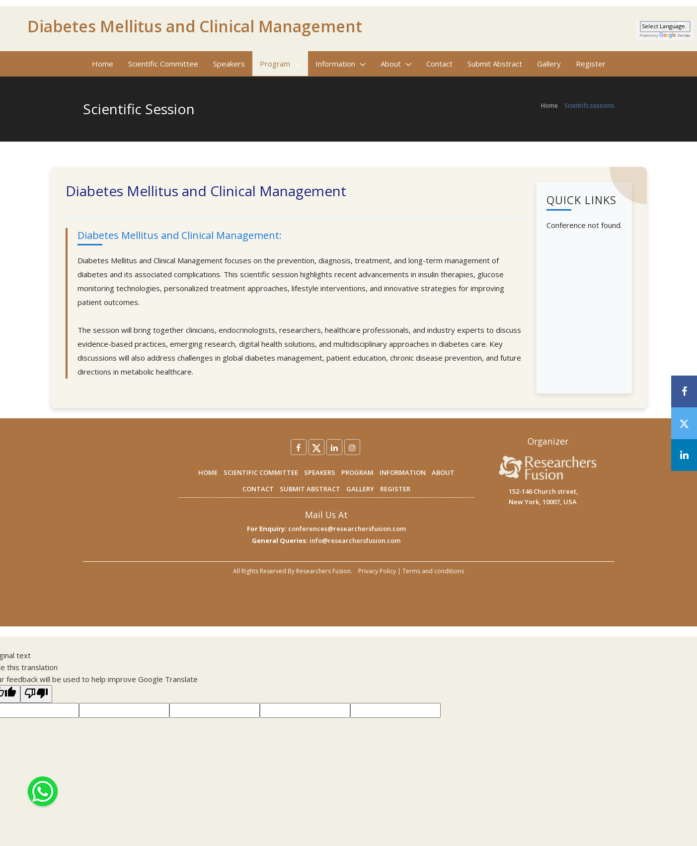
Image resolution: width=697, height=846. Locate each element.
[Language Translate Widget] (665, 26)
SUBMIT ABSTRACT (310, 488)
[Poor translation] (36, 694)
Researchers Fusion (323, 571)
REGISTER (395, 488)
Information (340, 64)
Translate (675, 35)
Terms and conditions (433, 571)
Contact (439, 64)
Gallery (549, 64)
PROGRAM (357, 472)
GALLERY (360, 488)
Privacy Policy (377, 571)
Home (102, 64)
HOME (208, 472)
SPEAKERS (319, 472)
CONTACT (258, 488)
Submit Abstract (494, 64)
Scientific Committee (163, 64)
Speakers (229, 64)
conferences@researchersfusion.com (347, 528)
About (396, 64)
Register (591, 64)
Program (280, 64)
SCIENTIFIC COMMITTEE (261, 472)
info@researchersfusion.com (355, 540)
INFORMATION (403, 472)
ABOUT (443, 472)
